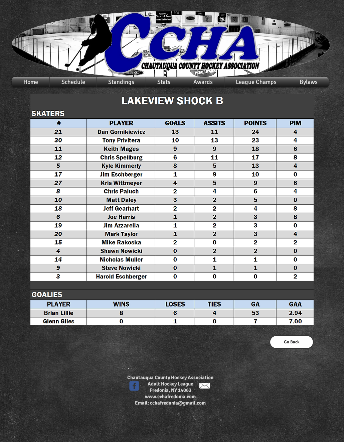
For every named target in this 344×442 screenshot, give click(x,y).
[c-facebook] (134, 386)
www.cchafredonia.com (170, 397)
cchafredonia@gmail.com (178, 403)
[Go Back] (292, 342)
